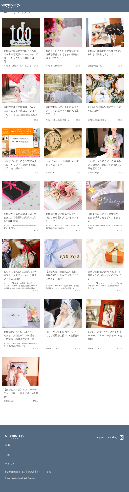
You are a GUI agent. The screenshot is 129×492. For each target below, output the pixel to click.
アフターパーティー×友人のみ (99, 225)
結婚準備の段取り (99, 120)
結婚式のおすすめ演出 (55, 228)
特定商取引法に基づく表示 (15, 472)
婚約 (97, 173)
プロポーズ (50, 173)
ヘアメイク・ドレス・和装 (14, 115)
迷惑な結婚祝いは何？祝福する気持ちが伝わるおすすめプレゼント (104, 275)
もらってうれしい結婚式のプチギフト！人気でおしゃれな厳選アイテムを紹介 (20, 275)
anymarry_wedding (110, 437)
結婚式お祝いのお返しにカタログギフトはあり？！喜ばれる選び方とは (62, 110)
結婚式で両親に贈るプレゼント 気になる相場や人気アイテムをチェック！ (63, 217)
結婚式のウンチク (54, 288)
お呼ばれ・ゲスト (94, 286)
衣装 (7, 454)
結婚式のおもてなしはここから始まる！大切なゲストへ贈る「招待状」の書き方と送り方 (20, 335)
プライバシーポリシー (45, 472)
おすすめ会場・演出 (22, 283)
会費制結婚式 (20, 225)
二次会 (113, 225)
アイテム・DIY (9, 66)
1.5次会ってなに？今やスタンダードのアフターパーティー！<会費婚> (105, 335)
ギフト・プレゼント (64, 225)
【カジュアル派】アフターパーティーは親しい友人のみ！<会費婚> (21, 393)
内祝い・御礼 (51, 120)
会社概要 (31, 472)
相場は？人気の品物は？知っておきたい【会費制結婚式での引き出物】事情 (20, 217)
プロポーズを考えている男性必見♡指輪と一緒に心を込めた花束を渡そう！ (104, 165)
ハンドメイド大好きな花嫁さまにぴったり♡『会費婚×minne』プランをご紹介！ (20, 165)
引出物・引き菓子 (19, 286)
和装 (25, 115)
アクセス (10, 464)
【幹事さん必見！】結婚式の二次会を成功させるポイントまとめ (104, 217)
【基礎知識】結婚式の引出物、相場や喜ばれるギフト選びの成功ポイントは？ (62, 275)
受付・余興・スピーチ (23, 66)
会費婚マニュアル (52, 348)
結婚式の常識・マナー (96, 66)
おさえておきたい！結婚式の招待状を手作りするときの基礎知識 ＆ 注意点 (62, 54)
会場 (7, 445)
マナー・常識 (62, 286)
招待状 (59, 66)
